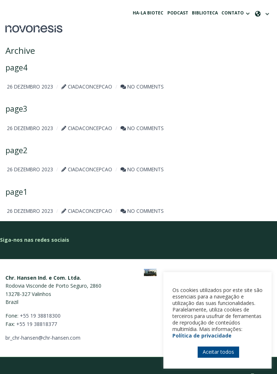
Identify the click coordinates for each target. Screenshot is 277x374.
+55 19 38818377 (36, 312)
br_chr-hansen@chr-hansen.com (42, 326)
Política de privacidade (202, 335)
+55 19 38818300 (40, 304)
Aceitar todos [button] (218, 351)
